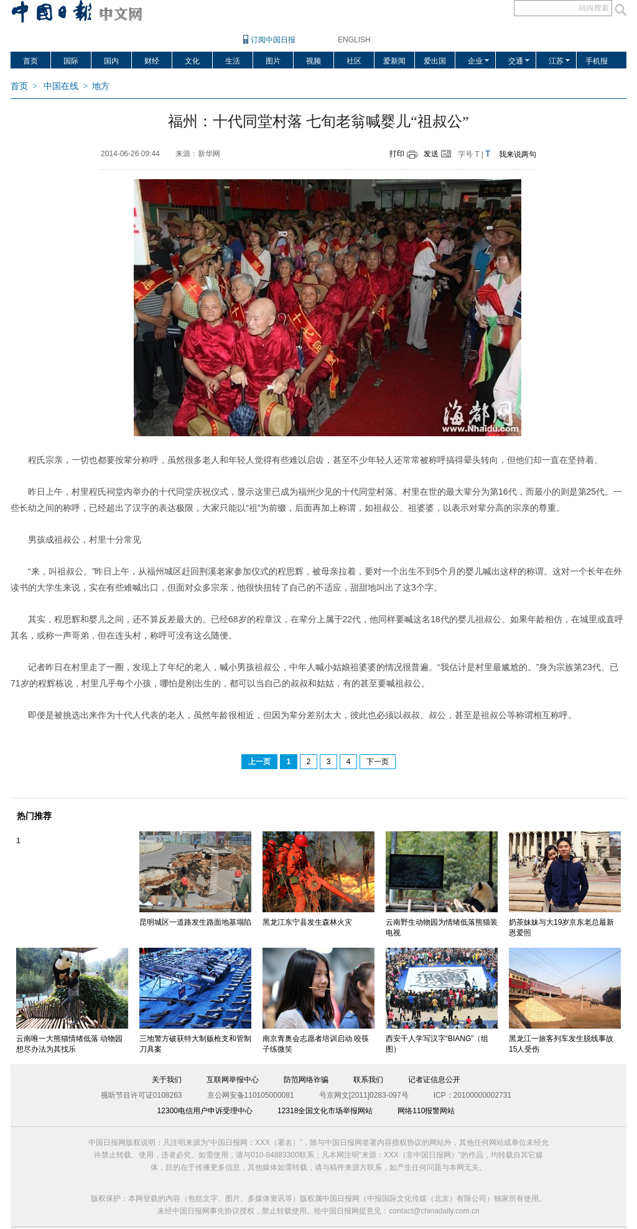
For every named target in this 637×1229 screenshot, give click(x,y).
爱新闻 (394, 61)
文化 (192, 61)
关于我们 (167, 1079)
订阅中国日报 (273, 39)
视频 (313, 61)
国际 (70, 61)
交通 (515, 61)
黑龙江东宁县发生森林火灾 (307, 922)
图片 (273, 61)
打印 (396, 153)
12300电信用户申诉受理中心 (205, 1110)
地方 (100, 86)
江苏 (556, 61)
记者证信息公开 (434, 1079)
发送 (431, 153)
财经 (151, 61)
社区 (353, 61)
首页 (30, 61)
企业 (475, 61)
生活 (232, 61)
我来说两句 (517, 154)
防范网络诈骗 (306, 1079)
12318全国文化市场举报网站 (325, 1110)
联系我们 (368, 1079)
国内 (111, 61)
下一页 (377, 761)
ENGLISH (354, 39)
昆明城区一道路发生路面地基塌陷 (195, 922)
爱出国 (435, 61)
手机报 (596, 61)
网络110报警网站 (426, 1110)
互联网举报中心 (233, 1079)
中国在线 (61, 86)
